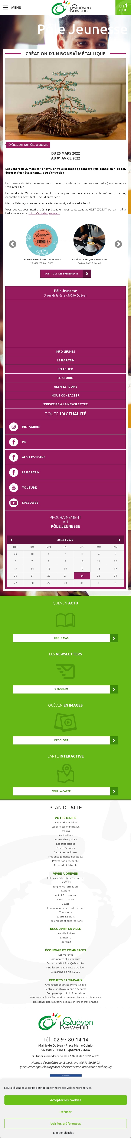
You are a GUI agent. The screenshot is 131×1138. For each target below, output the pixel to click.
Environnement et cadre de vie (65, 908)
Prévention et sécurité (65, 860)
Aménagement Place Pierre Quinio (65, 984)
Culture (65, 890)
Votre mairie (65, 818)
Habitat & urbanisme (65, 895)
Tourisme (65, 941)
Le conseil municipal (65, 822)
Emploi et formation (65, 886)
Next (118, 244)
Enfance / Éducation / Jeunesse (65, 878)
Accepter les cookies (65, 1100)
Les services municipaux (65, 826)
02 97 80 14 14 (71, 1040)
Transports (65, 912)
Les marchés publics (65, 839)
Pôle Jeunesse (82, 28)
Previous (13, 244)
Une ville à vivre (65, 933)
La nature (65, 937)
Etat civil (65, 830)
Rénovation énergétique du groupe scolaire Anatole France (65, 997)
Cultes (65, 903)
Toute (65, 413)
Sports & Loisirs (66, 916)
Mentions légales (63, 1132)
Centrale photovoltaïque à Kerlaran (65, 988)
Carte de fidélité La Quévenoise (65, 963)
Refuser (66, 1112)
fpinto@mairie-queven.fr (44, 213)
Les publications (65, 843)
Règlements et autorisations (65, 920)
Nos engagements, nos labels (65, 856)
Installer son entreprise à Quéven (65, 967)
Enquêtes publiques (65, 852)
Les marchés (65, 954)
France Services (65, 848)
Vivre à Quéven (65, 873)
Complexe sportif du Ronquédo (65, 993)
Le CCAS (66, 882)
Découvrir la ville (65, 929)
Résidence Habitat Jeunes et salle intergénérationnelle (65, 1001)
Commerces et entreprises (65, 959)
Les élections (65, 835)
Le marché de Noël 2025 (65, 971)
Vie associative (65, 899)
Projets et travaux (65, 980)
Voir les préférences (65, 1123)
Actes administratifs (65, 865)
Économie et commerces (65, 950)
